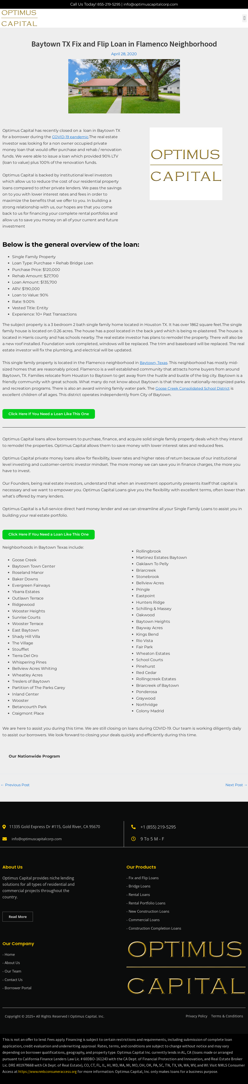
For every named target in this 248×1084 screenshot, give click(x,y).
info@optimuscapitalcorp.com (151, 4)
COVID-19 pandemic (71, 137)
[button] (244, 18)
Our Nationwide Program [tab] (34, 759)
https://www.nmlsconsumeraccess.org (50, 1071)
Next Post (236, 788)
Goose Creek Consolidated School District (195, 388)
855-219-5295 (106, 4)
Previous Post (16, 788)
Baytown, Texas (155, 362)
